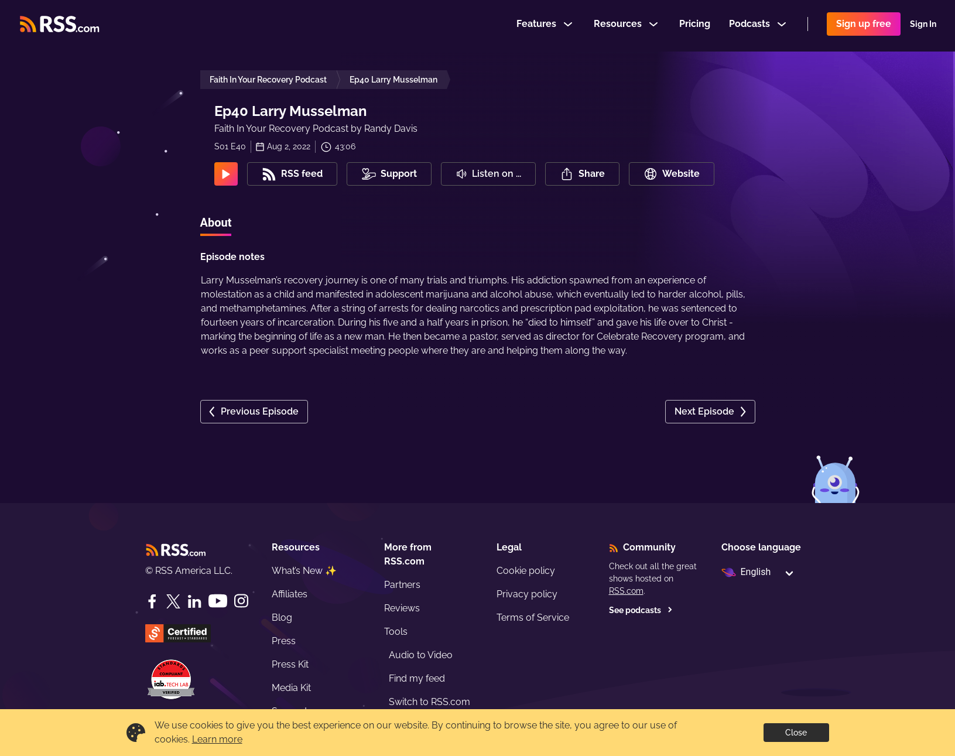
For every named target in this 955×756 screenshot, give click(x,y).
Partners (402, 584)
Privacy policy (527, 594)
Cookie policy (526, 570)
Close (796, 732)
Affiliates (289, 594)
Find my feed (417, 678)
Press (284, 640)
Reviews (402, 608)
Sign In (923, 25)
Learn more (217, 739)
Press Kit (290, 664)
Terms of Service (533, 617)
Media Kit (291, 687)
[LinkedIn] (194, 601)
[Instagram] (241, 601)
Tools (396, 631)
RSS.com (626, 591)
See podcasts (641, 610)
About (216, 222)
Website (671, 174)
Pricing (694, 25)
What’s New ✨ (304, 570)
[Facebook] (152, 601)
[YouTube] (217, 601)
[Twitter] (173, 601)
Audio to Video (421, 655)
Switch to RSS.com (429, 701)
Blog (282, 617)
